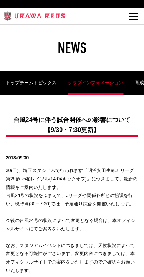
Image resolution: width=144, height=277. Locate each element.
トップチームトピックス (31, 82)
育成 (139, 82)
